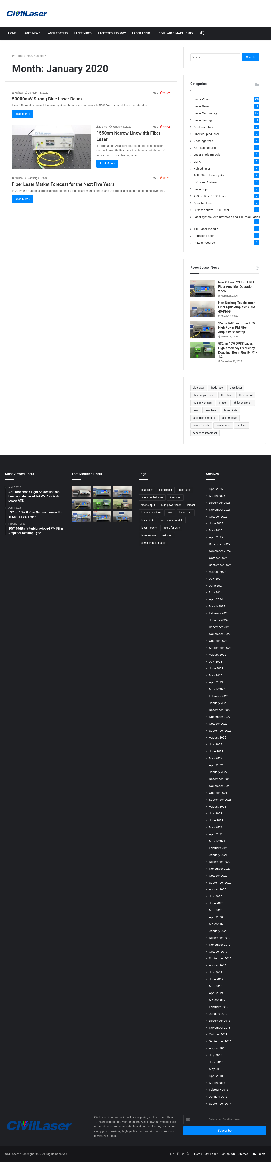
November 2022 (220, 716)
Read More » (22, 113)
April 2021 (216, 834)
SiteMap (243, 1154)
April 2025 (216, 537)
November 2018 (220, 1027)
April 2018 (216, 1076)
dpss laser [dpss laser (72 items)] (236, 387)
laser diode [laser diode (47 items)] (230, 410)
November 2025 (220, 509)
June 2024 (216, 585)
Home (12, 33)
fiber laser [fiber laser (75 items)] (227, 395)
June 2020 (216, 903)
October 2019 (218, 951)
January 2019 (218, 1013)
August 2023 (217, 654)
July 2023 (215, 661)
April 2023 (216, 682)
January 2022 (218, 772)
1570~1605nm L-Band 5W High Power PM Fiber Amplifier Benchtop (236, 327)
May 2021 (215, 827)
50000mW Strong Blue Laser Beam (47, 99)
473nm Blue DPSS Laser (210, 196)
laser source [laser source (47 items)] (223, 425)
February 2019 (218, 1007)
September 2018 (220, 1041)
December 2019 (219, 937)
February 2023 (218, 696)
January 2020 (218, 931)
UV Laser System (205, 182)
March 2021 (217, 841)
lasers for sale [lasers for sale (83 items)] (201, 425)
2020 (29, 55)
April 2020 (216, 917)
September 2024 (220, 565)
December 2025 (219, 502)
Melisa (17, 92)
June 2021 (216, 820)
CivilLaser (211, 1154)
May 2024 (215, 592)
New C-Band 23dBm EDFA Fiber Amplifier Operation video (236, 286)
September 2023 (220, 647)
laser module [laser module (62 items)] (229, 417)
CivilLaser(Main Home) (176, 33)
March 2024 (217, 606)
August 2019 (217, 965)
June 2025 (216, 523)
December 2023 (219, 627)
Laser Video (83, 33)
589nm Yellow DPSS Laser (211, 210)
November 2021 (220, 786)
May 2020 (215, 910)
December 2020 (219, 861)
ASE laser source (205, 147)
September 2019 (220, 958)
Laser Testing (57, 33)
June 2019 (216, 979)
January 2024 (218, 620)
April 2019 (216, 993)
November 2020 (220, 868)
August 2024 (217, 571)
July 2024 (215, 578)
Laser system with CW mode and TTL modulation (227, 217)
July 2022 (215, 744)
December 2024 (219, 544)
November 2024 (220, 551)
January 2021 (218, 855)
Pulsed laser (202, 168)
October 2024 (218, 558)
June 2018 (216, 1062)
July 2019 (215, 972)
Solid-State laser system (210, 175)
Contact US (227, 1154)
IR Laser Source (204, 242)
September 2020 (220, 882)
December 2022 (219, 710)
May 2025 (215, 530)
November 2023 (220, 634)
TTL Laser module (206, 229)
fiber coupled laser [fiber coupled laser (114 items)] (204, 395)
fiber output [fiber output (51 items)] (246, 395)
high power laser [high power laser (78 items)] (202, 402)
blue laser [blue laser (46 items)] (198, 387)
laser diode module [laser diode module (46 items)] (204, 417)
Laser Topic (141, 33)
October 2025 (218, 516)
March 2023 (217, 689)
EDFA (197, 161)
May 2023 (215, 675)
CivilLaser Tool (204, 127)
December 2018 (219, 1020)
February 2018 (218, 1089)
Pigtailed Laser (204, 235)
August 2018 (217, 1048)
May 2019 (215, 986)
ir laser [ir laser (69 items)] (223, 402)
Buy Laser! (258, 1154)
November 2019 (220, 944)
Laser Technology (112, 33)
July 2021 (215, 813)
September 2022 (220, 730)
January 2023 (218, 703)
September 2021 (220, 799)
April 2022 (216, 765)
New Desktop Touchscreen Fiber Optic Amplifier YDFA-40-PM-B (237, 307)
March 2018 (217, 1082)
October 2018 (218, 1034)
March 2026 (217, 495)
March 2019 (217, 1000)
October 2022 (218, 723)
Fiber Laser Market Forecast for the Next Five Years (63, 184)
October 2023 (218, 640)
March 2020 (217, 924)
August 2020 (217, 889)
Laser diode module (207, 154)
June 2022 (216, 751)
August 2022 (217, 737)
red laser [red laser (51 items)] (242, 425)
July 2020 (215, 896)
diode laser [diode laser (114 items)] (217, 387)
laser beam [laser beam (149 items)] (211, 410)
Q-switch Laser (204, 203)
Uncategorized (203, 141)
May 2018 (215, 1069)
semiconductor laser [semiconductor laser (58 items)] (205, 433)
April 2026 (216, 489)
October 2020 (218, 875)
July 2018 (215, 1055)
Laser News (31, 33)
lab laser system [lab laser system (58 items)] (242, 402)
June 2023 (216, 668)
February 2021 (218, 848)
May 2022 (215, 758)
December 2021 (219, 779)
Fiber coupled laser (206, 134)
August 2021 (217, 806)
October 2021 (218, 792)
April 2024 (216, 599)
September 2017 (220, 1103)
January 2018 (218, 1096)
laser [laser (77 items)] (196, 410)
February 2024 (218, 613)
